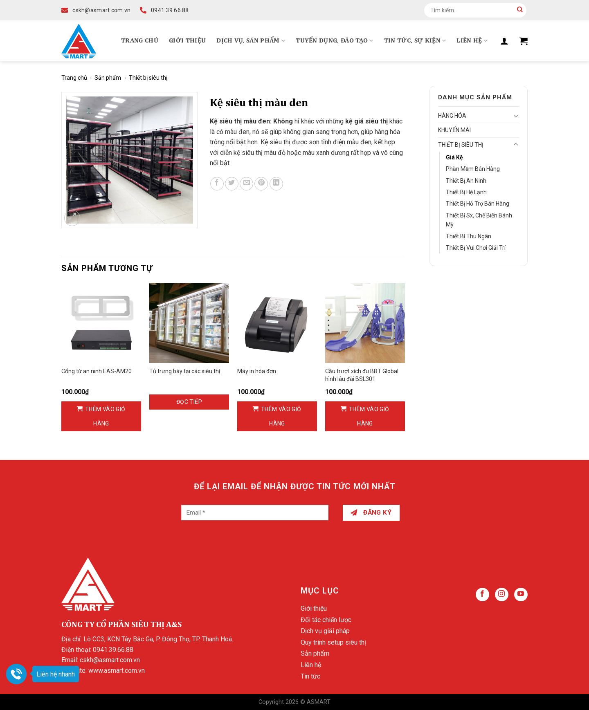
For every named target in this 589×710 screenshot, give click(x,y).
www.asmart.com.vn (116, 670)
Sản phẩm (107, 77)
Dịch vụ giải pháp (325, 631)
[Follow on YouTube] (521, 594)
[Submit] (520, 10)
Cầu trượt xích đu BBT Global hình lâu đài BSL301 (361, 375)
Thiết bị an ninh (466, 180)
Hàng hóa (452, 115)
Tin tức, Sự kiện (415, 41)
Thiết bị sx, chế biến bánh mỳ (479, 220)
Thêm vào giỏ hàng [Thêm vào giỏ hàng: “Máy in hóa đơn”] (281, 416)
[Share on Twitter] (231, 183)
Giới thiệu (187, 41)
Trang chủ (139, 41)
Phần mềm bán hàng (473, 169)
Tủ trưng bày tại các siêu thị (184, 371)
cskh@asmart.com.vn (110, 660)
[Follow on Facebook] (482, 594)
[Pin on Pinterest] (261, 183)
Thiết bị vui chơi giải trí (476, 247)
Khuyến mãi (454, 130)
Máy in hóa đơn (256, 371)
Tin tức (310, 676)
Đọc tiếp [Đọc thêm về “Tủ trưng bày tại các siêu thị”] (189, 402)
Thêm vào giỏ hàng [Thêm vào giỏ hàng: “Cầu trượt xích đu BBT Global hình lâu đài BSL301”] (369, 416)
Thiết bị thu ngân (468, 236)
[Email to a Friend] (246, 183)
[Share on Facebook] (217, 183)
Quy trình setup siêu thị (333, 642)
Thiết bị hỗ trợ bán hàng (477, 203)
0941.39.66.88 (113, 650)
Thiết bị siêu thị (148, 77)
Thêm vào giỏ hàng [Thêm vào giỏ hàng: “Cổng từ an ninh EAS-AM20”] (105, 416)
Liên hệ (472, 41)
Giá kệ (454, 157)
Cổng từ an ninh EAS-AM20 (96, 371)
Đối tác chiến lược (326, 620)
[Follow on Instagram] (501, 594)
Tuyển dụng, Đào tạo (334, 41)
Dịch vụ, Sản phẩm (250, 41)
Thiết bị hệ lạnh (466, 192)
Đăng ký (371, 512)
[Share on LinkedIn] (276, 183)
